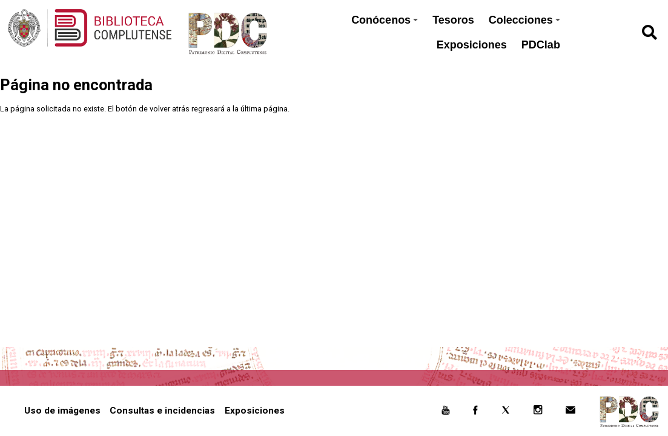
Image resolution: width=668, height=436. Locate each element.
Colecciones (524, 20)
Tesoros (453, 20)
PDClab (540, 45)
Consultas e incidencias (162, 410)
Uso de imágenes (62, 410)
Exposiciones (472, 45)
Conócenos (384, 20)
